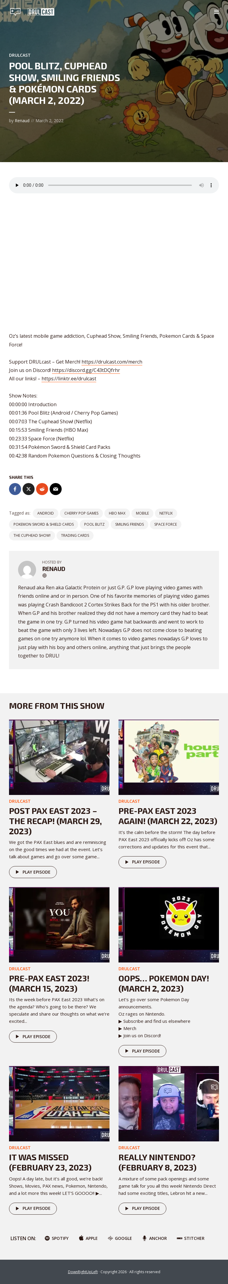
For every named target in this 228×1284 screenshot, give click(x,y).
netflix (166, 513)
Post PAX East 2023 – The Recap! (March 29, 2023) (55, 820)
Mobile (142, 513)
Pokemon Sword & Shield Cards (44, 524)
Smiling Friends (129, 524)
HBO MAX (117, 513)
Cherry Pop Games (81, 513)
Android (45, 513)
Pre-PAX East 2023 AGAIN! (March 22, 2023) (168, 815)
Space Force (165, 524)
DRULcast (20, 55)
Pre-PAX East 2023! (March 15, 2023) (49, 983)
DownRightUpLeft (83, 1271)
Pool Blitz (94, 524)
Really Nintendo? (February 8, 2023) (157, 1162)
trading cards (75, 535)
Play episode (32, 872)
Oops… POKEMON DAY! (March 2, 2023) (164, 983)
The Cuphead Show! (32, 535)
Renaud (22, 120)
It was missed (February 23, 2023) (50, 1162)
